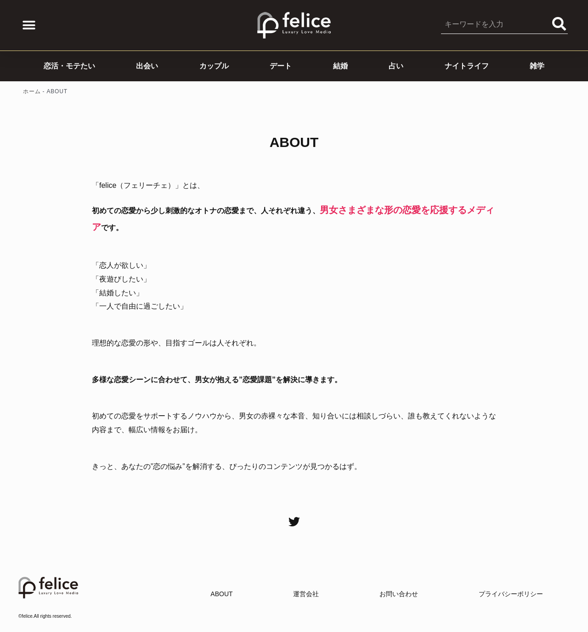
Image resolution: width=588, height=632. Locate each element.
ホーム (31, 91)
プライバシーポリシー (511, 594)
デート (281, 66)
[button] (28, 25)
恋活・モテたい (69, 66)
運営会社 (306, 594)
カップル (214, 66)
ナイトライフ (467, 66)
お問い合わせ (398, 594)
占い (396, 66)
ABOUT (221, 594)
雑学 (537, 66)
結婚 (340, 66)
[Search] (559, 24)
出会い (147, 66)
